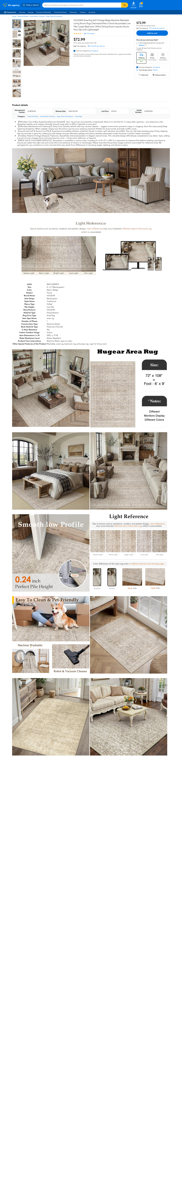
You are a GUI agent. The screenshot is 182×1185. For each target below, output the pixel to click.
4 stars (42, 1076)
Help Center (88, 1123)
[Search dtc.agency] (81, 5)
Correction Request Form (25, 1055)
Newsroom (6, 1142)
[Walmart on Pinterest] (162, 1147)
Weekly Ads (119, 1123)
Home (14, 16)
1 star (43, 1085)
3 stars (42, 1079)
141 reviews (91, 33)
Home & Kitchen (23, 16)
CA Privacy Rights (117, 1142)
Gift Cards (42, 1149)
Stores (41, 1138)
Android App (151, 1138)
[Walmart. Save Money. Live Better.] (11, 5)
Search (165, 1099)
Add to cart (152, 33)
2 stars (42, 1082)
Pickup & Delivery (60, 12)
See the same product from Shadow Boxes (154, 975)
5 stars (42, 1073)
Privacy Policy (116, 1138)
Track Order (104, 1123)
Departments (10, 12)
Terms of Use (115, 1135)
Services (22, 12)
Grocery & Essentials (43, 12)
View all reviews (21, 1091)
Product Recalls (80, 1149)
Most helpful (55, 1099)
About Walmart (8, 1135)
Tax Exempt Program (82, 1152)
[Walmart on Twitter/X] (153, 1147)
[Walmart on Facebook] (148, 1147)
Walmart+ (42, 1145)
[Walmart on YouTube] (157, 1147)
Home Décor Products (37, 16)
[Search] (124, 5)
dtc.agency (94, 51)
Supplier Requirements (11, 1152)
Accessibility (79, 1145)
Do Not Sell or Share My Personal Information (140, 1159)
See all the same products (160, 1039)
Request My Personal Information (123, 1145)
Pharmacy (73, 12)
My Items (92, 12)
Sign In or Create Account (67, 1123)
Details (155, 70)
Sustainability (7, 1149)
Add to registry (159, 75)
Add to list (143, 75)
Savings (30, 12)
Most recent (25, 1099)
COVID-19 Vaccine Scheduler (85, 1135)
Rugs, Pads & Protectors (54, 16)
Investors (6, 1145)
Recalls (77, 1142)
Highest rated (41, 1099)
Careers (83, 12)
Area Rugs (78, 116)
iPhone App (151, 1135)
